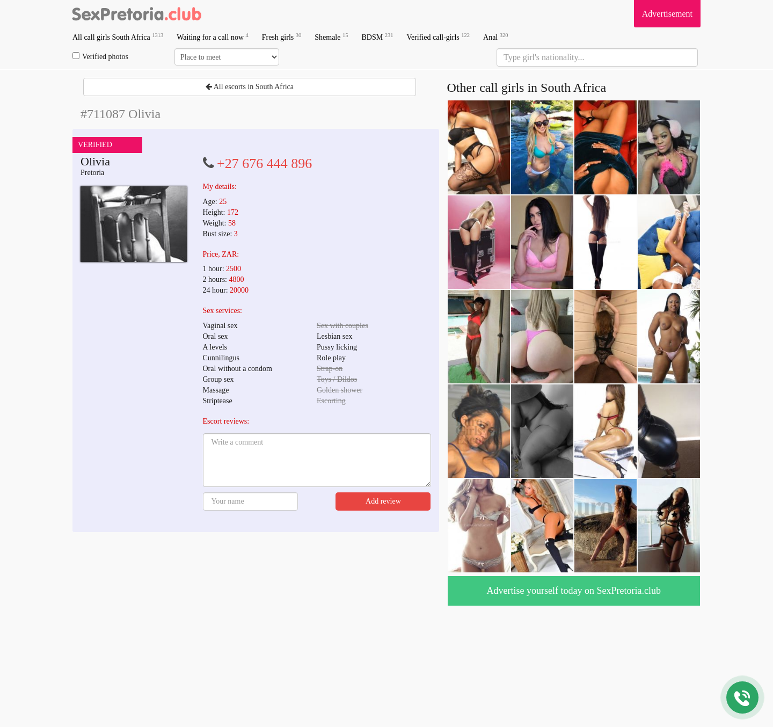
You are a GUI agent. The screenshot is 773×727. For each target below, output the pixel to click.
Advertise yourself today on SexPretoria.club (574, 590)
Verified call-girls (438, 36)
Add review (383, 501)
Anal (495, 36)
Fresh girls (282, 36)
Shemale (331, 36)
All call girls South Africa (117, 36)
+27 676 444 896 (264, 163)
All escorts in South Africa (250, 87)
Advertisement (667, 13)
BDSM (377, 36)
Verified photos (100, 56)
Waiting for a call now (213, 36)
